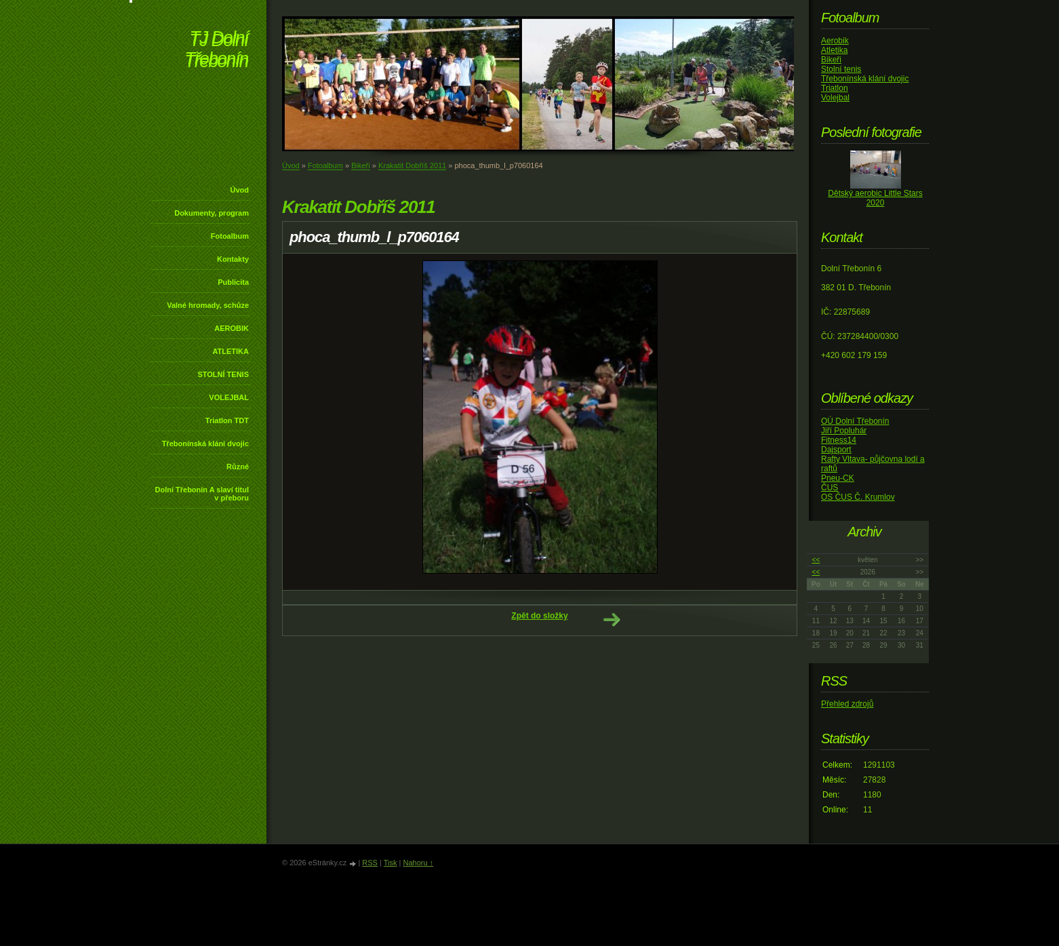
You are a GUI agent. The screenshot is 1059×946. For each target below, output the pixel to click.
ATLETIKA (230, 351)
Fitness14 (838, 440)
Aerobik (835, 40)
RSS (370, 863)
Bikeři (360, 165)
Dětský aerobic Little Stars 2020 (875, 198)
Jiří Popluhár (843, 430)
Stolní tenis (841, 69)
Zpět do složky (539, 615)
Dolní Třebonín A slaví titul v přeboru (202, 494)
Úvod (240, 190)
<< (816, 560)
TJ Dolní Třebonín (216, 50)
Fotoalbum (230, 236)
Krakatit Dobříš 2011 (412, 165)
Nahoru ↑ (418, 863)
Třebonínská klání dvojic (205, 443)
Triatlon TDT (227, 420)
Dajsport (836, 449)
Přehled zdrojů (847, 704)
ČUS (829, 487)
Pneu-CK (837, 478)
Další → (611, 620)
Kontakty (233, 259)
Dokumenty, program (211, 213)
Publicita (233, 282)
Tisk (390, 863)
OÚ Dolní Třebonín (855, 421)
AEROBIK (231, 328)
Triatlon (834, 88)
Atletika (834, 50)
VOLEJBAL (229, 397)
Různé (237, 466)
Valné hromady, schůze (208, 305)
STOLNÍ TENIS (223, 374)
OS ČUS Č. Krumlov (858, 497)
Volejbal (835, 97)
